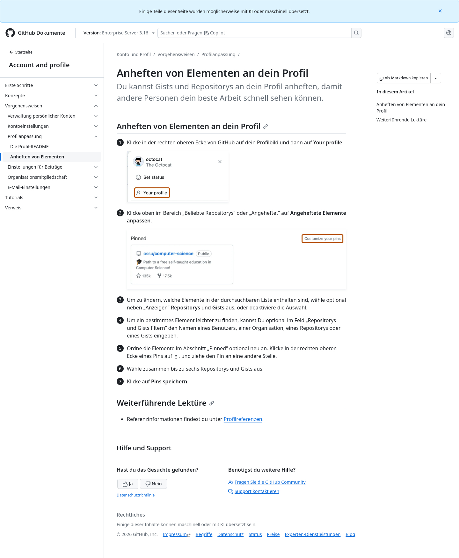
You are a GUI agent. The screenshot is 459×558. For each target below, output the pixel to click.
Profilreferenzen (243, 419)
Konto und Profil (134, 54)
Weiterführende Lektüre (165, 402)
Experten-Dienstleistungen (312, 534)
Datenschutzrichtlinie (136, 495)
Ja (128, 484)
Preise (273, 534)
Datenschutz (230, 534)
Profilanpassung (218, 54)
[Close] (441, 10)
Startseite (21, 52)
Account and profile (39, 65)
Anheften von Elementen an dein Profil (192, 126)
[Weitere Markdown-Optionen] (435, 78)
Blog (350, 534)
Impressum (175, 534)
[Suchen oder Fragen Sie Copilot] (259, 33)
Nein (153, 484)
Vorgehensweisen (175, 54)
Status (255, 534)
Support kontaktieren (253, 491)
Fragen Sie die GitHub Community (267, 482)
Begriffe (204, 534)
